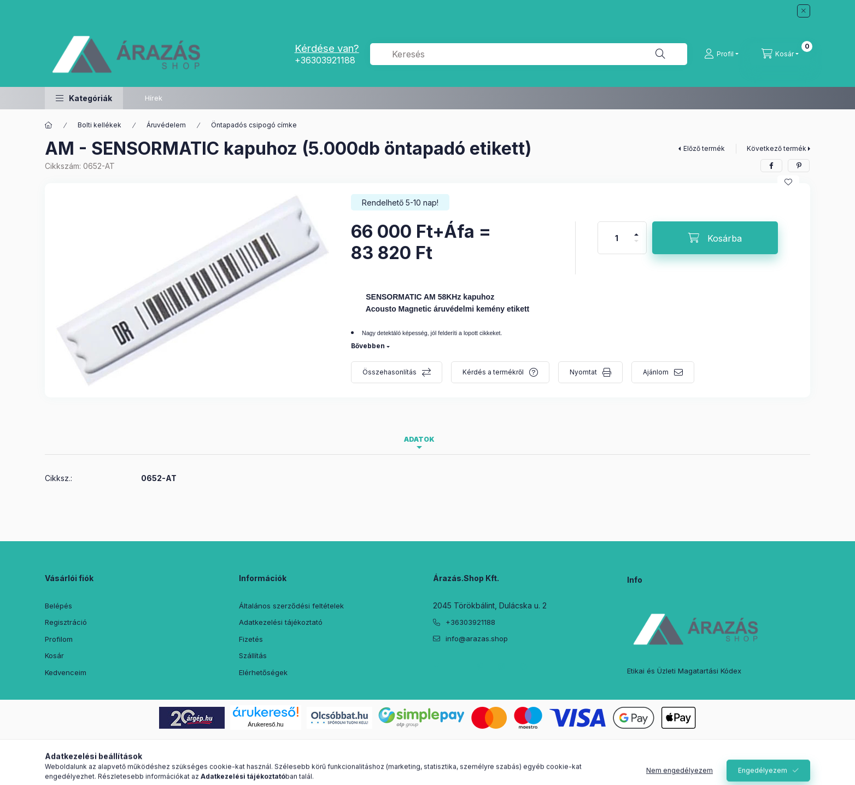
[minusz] (636, 246)
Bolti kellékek (99, 125)
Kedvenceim (65, 672)
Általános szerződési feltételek (291, 605)
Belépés (58, 605)
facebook (436, 666)
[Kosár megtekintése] (780, 54)
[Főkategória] (48, 125)
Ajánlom (656, 372)
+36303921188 (325, 60)
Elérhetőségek (263, 672)
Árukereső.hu (265, 724)
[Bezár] (803, 10)
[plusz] (636, 230)
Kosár (54, 655)
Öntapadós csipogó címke (254, 125)
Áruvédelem (166, 125)
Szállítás (253, 655)
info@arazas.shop (477, 638)
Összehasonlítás (389, 372)
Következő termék (776, 148)
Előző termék (704, 148)
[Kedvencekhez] (788, 182)
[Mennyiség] (616, 238)
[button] (84, 98)
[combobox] (528, 54)
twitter (458, 666)
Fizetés (251, 639)
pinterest (480, 666)
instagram (502, 666)
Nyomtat (583, 372)
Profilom (59, 639)
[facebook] (771, 165)
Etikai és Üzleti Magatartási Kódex (684, 670)
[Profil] (721, 54)
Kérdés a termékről (493, 372)
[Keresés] (660, 54)
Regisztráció (66, 622)
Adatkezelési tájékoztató (281, 622)
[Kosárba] (715, 237)
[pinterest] (799, 165)
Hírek (153, 97)
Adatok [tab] (419, 439)
